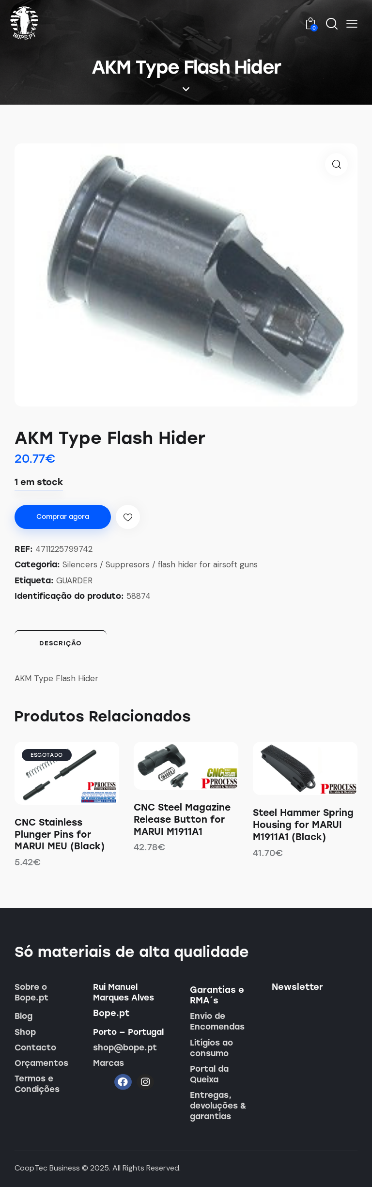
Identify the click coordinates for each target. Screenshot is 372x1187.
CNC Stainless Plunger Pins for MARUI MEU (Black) (60, 834)
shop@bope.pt (125, 1047)
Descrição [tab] (60, 643)
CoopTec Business (47, 1168)
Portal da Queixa (209, 1074)
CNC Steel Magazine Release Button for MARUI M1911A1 (182, 819)
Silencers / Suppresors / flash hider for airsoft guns (160, 564)
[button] (351, 23)
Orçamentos (41, 1063)
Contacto (35, 1047)
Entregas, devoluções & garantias (218, 1105)
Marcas (108, 1063)
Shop (25, 1032)
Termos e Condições (37, 1084)
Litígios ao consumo (211, 1048)
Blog (23, 1016)
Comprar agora (62, 517)
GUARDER (74, 580)
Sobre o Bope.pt (31, 992)
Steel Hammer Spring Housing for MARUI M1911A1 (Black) (303, 824)
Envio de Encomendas (217, 1021)
